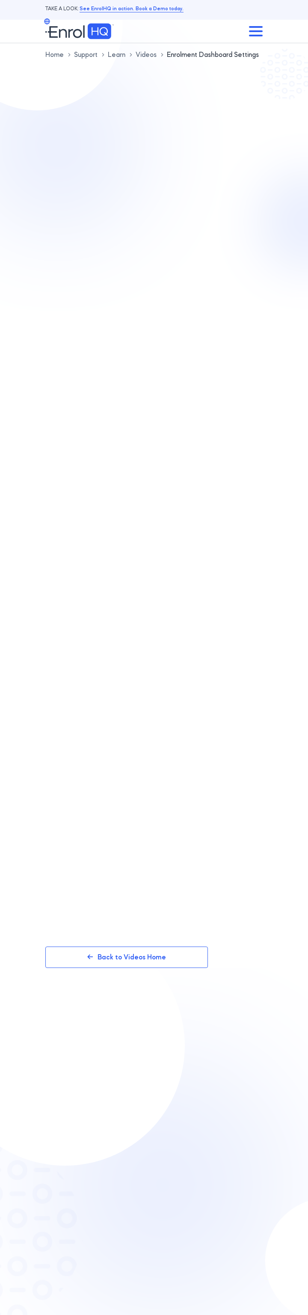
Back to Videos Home (126, 957)
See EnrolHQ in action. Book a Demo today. (132, 8)
